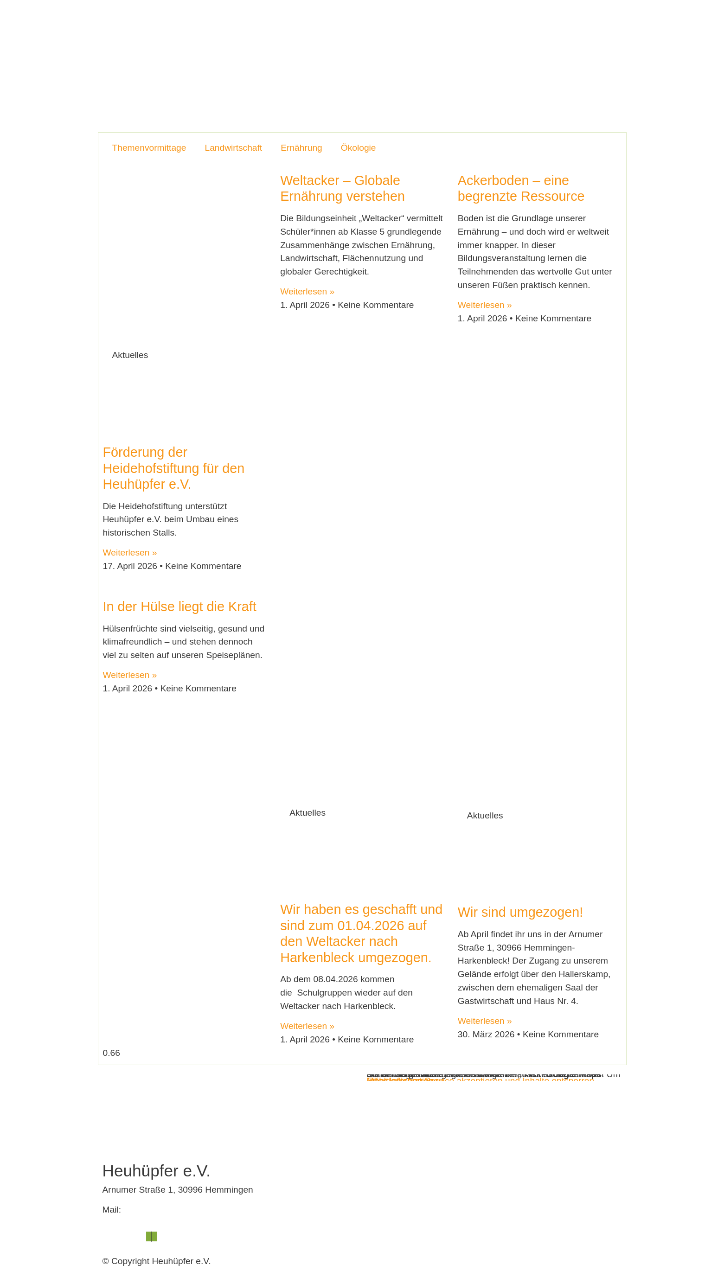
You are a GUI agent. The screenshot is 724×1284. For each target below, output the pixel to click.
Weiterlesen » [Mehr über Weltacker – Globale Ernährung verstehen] (307, 291)
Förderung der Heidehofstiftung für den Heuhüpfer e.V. (174, 468)
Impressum (125, 1236)
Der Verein (350, 24)
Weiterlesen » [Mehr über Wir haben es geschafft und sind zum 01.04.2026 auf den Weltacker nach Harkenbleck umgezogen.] (307, 1026)
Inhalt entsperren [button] (400, 1081)
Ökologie (358, 148)
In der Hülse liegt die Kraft (179, 606)
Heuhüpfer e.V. (289, 24)
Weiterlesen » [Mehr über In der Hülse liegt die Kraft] (130, 675)
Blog (512, 24)
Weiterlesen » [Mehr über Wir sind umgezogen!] (485, 1021)
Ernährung (301, 148)
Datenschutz (181, 1236)
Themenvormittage (149, 148)
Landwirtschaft (233, 148)
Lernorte (400, 24)
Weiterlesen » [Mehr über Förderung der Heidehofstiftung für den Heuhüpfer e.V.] (130, 552)
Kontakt (551, 24)
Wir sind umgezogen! (520, 912)
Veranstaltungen (460, 24)
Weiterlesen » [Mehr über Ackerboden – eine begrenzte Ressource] (485, 305)
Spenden (597, 24)
